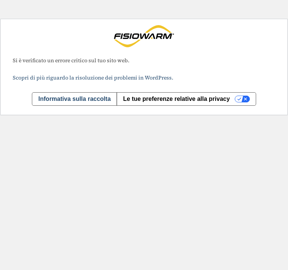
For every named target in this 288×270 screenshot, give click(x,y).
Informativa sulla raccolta (74, 99)
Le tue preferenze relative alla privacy (176, 99)
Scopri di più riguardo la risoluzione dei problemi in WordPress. (93, 77)
